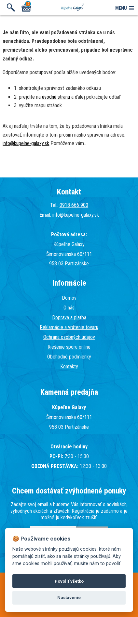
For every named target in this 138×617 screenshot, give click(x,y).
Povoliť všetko (69, 581)
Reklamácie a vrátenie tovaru (69, 327)
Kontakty (69, 366)
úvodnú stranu (56, 97)
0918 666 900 (74, 205)
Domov (69, 298)
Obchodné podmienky (69, 357)
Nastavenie (69, 597)
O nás (69, 308)
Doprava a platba (69, 317)
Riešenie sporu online (69, 347)
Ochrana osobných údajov (69, 337)
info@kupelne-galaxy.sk (26, 143)
